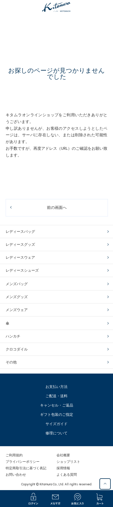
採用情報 (63, 468)
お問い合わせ (16, 475)
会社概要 (63, 455)
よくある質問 (66, 475)
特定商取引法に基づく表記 (26, 468)
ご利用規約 (14, 455)
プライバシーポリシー (23, 462)
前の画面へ (57, 207)
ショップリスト (68, 462)
